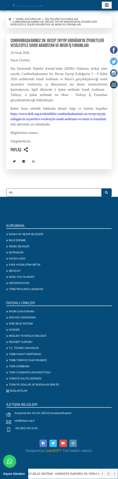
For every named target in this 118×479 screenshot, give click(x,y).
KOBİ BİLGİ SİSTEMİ (19, 323)
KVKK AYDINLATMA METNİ (23, 264)
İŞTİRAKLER (15, 252)
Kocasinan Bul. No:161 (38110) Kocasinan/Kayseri (43, 413)
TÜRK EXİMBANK (17, 366)
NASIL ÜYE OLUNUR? (20, 276)
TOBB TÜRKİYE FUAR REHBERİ (26, 360)
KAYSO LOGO (15, 258)
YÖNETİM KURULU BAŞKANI (24, 289)
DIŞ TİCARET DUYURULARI (61, 19)
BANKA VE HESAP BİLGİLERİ (24, 234)
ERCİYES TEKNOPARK (21, 317)
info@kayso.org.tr (24, 420)
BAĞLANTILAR (16, 390)
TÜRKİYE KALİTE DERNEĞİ (23, 378)
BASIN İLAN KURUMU (20, 311)
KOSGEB (13, 329)
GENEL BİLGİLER (17, 246)
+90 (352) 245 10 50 (26, 428)
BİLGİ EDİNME (16, 240)
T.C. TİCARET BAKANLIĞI (22, 348)
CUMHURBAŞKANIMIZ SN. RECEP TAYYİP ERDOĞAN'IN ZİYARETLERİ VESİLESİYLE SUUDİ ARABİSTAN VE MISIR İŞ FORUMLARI (53, 23)
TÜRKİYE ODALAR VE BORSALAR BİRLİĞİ (32, 384)
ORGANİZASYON (17, 283)
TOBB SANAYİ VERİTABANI (23, 354)
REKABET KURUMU (19, 342)
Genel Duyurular (28, 19)
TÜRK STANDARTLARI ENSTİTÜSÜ (28, 372)
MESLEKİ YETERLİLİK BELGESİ (26, 335)
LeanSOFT (53, 450)
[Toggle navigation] (107, 5)
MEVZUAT (13, 270)
